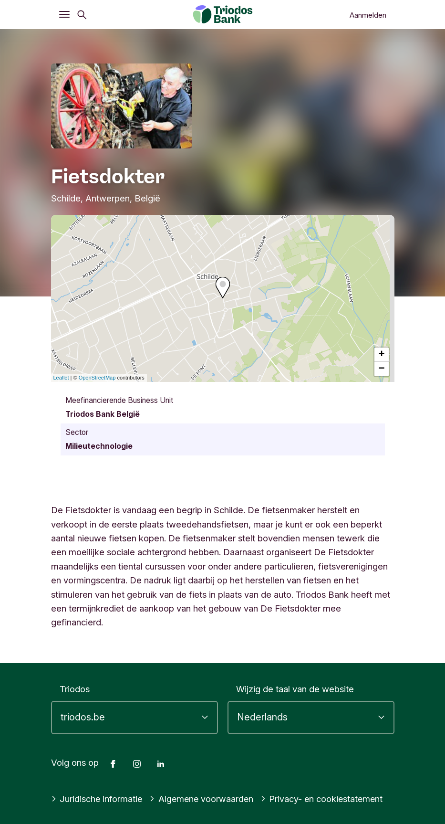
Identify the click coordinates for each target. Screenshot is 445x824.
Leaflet (61, 377)
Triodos (75, 689)
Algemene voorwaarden (204, 798)
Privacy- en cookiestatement (326, 798)
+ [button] (381, 355)
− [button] (381, 369)
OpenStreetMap (97, 377)
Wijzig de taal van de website (295, 689)
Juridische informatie (97, 798)
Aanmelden (368, 15)
